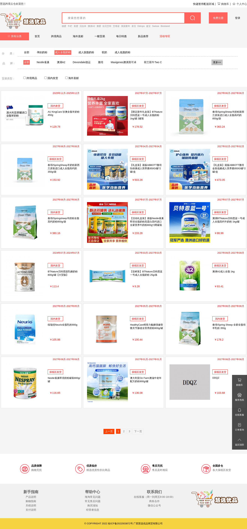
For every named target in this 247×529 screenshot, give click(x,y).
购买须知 (92, 505)
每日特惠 (121, 36)
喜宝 (134, 26)
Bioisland (165, 26)
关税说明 (31, 505)
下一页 (138, 431)
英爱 (76, 26)
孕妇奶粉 (42, 52)
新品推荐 (143, 36)
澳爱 (99, 26)
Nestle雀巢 (43, 62)
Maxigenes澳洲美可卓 (124, 62)
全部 (26, 52)
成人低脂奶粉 (122, 52)
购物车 (223, 3)
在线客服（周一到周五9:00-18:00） (154, 496)
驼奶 (104, 52)
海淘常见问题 (92, 496)
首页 (37, 36)
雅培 (100, 62)
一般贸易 (99, 36)
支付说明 (31, 509)
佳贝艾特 (106, 26)
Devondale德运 (82, 62)
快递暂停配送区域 (203, 3)
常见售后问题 (92, 501)
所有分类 (14, 36)
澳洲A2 (91, 26)
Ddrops (141, 26)
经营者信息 (92, 509)
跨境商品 (56, 36)
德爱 (64, 26)
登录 (237, 17)
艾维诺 (116, 26)
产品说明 (31, 496)
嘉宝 (148, 26)
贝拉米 (83, 26)
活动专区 (165, 36)
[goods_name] (131, 18)
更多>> (217, 62)
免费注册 (218, 17)
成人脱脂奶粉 (86, 52)
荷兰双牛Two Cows (155, 62)
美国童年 (125, 26)
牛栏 (70, 26)
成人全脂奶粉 (63, 52)
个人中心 (239, 3)
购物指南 (31, 501)
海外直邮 (78, 36)
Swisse (155, 26)
